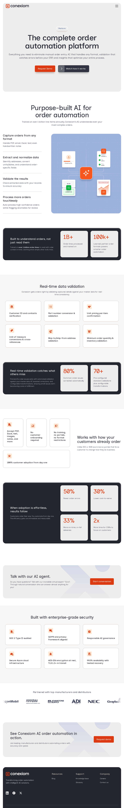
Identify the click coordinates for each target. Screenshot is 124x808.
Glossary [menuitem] (79, 783)
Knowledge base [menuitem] (82, 779)
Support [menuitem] (80, 774)
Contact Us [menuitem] (104, 783)
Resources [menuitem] (57, 774)
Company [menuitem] (105, 774)
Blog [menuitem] (53, 779)
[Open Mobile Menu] (116, 8)
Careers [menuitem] (103, 779)
